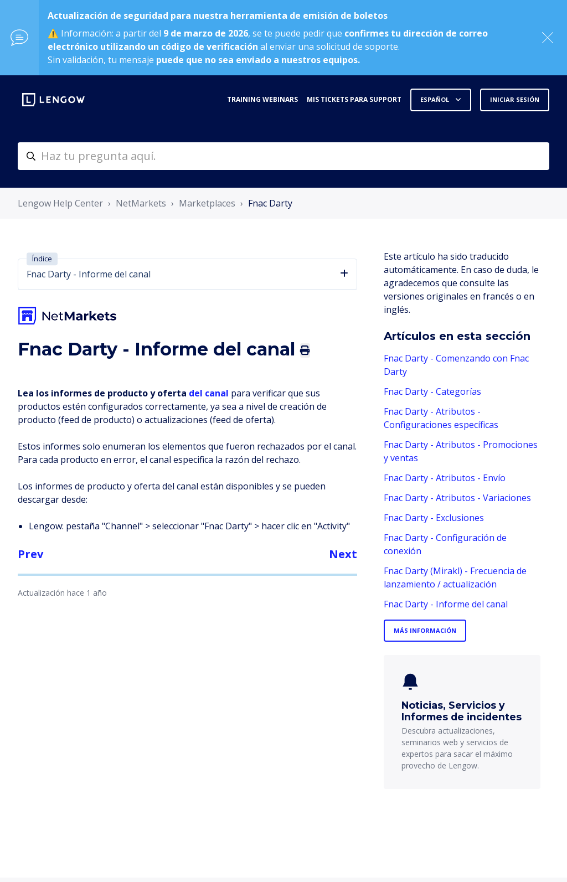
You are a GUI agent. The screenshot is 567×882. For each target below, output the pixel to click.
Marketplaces (207, 203)
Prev (30, 553)
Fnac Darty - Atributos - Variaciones (457, 498)
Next (343, 553)
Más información (425, 630)
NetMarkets (141, 203)
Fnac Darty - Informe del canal (446, 604)
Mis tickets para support (354, 99)
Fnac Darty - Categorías (432, 391)
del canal (210, 393)
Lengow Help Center (60, 203)
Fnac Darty (270, 203)
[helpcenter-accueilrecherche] (283, 156)
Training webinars (262, 99)
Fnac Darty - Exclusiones (434, 518)
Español (435, 99)
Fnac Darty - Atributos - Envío (445, 478)
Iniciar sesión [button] (514, 99)
